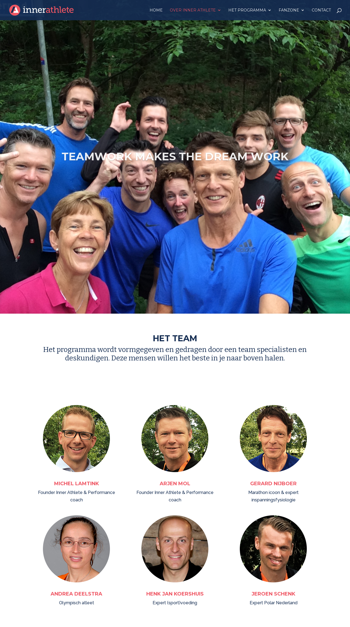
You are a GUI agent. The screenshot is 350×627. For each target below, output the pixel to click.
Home (156, 10)
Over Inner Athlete (193, 10)
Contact (321, 10)
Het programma (247, 10)
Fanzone (289, 10)
